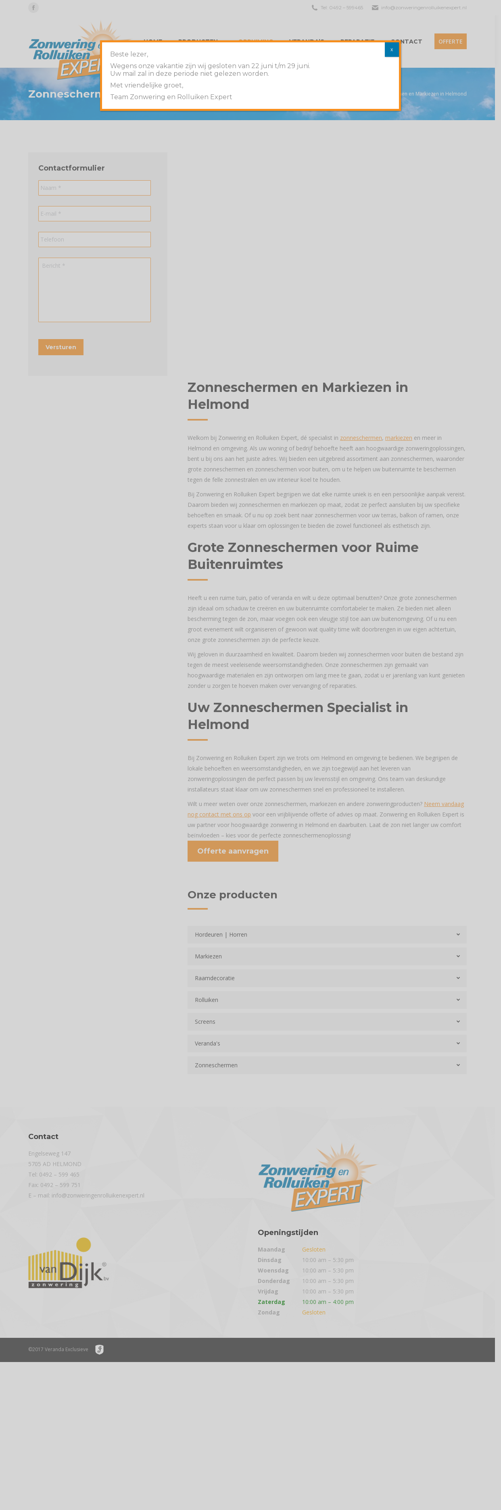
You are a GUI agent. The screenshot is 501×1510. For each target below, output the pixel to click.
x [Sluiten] (391, 49)
